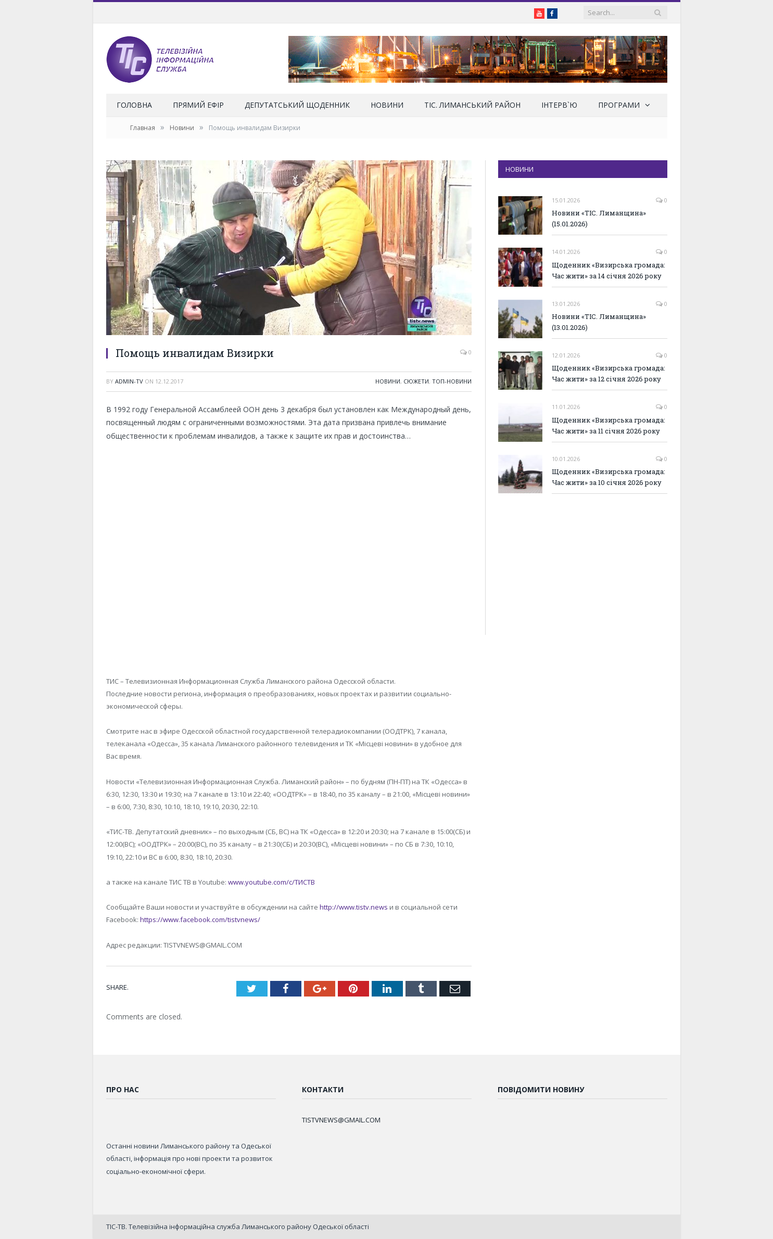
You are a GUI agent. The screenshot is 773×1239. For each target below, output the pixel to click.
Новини (387, 105)
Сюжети (416, 381)
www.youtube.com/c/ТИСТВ (271, 882)
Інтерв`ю (559, 105)
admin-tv (129, 381)
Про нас (122, 1089)
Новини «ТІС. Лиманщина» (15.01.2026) (599, 218)
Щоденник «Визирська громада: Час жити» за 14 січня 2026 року (608, 270)
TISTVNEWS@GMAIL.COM (341, 1120)
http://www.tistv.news (354, 907)
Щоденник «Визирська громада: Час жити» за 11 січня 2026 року (608, 425)
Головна (134, 105)
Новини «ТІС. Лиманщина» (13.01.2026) (599, 322)
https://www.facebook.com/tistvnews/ (200, 919)
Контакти (323, 1089)
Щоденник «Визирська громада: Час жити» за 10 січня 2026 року (608, 477)
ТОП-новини (452, 381)
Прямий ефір (198, 105)
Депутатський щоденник (297, 105)
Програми (619, 105)
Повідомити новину (541, 1089)
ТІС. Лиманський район (472, 105)
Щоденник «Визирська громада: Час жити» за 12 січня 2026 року (608, 373)
